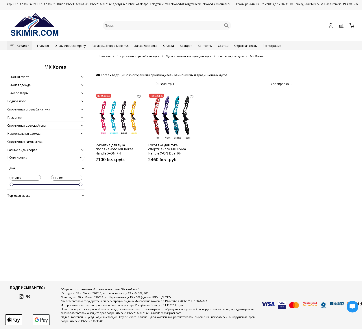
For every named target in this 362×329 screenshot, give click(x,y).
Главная (43, 46)
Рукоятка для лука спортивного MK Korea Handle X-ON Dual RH (167, 149)
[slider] (11, 184)
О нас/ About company (70, 46)
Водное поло (16, 101)
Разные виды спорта (22, 150)
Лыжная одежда (19, 85)
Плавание (14, 117)
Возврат (186, 46)
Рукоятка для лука (231, 56)
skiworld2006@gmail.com (166, 313)
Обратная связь (245, 46)
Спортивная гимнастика (25, 142)
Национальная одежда (23, 134)
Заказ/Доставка (145, 46)
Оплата (168, 46)
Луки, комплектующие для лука (188, 56)
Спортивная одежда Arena (26, 125)
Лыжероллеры (17, 93)
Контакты (205, 46)
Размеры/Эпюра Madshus (110, 46)
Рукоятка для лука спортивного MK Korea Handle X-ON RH (114, 149)
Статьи (223, 46)
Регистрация (272, 46)
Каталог (19, 46)
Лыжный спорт (18, 77)
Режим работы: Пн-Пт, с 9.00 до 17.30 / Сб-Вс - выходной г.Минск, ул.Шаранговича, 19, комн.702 (297, 4)
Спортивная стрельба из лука (138, 56)
